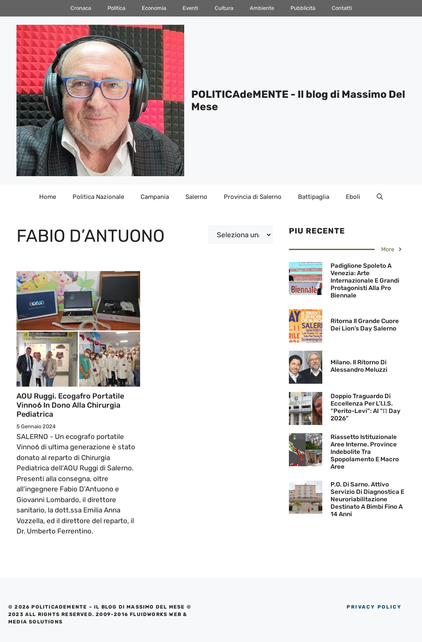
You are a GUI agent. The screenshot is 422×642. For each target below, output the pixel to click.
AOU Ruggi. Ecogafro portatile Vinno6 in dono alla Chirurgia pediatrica (70, 405)
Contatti (342, 8)
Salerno (196, 197)
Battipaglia (313, 197)
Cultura (224, 8)
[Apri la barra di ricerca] (379, 196)
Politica (116, 8)
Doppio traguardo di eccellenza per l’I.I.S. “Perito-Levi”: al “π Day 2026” (366, 407)
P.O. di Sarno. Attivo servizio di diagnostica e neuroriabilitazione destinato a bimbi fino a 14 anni (367, 499)
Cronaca (80, 8)
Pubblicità (303, 8)
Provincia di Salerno (252, 197)
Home (47, 197)
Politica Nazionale (98, 197)
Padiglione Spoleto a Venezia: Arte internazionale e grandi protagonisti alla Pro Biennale (365, 280)
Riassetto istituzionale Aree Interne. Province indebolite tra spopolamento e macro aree (365, 451)
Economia (154, 8)
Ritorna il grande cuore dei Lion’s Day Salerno (365, 324)
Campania (155, 197)
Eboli (353, 197)
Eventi (190, 8)
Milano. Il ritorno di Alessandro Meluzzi (359, 366)
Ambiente (262, 8)
